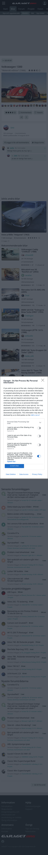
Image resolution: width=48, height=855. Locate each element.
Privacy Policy (37, 474)
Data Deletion (11, 474)
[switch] (39, 428)
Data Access (23, 474)
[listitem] (24, 422)
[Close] (43, 381)
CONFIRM (14, 466)
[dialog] (24, 427)
